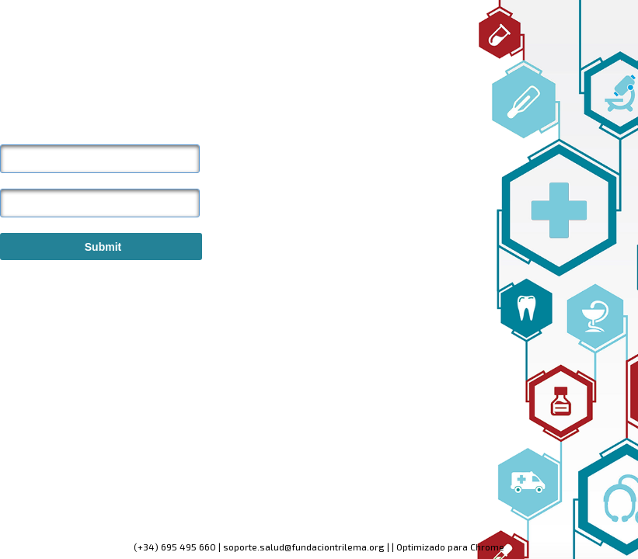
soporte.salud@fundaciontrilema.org (304, 546)
